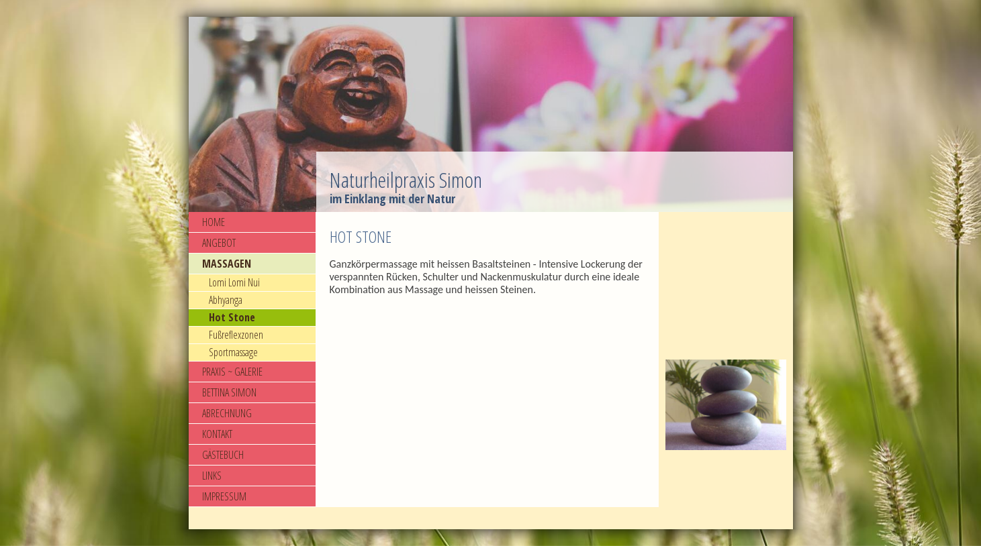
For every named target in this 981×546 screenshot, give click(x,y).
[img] (491, 114)
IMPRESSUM (224, 496)
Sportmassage (233, 352)
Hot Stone (232, 317)
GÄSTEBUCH (223, 454)
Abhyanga (225, 299)
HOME (213, 222)
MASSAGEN (226, 263)
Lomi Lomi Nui (234, 282)
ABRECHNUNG (227, 413)
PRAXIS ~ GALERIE (232, 371)
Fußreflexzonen (236, 334)
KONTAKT (217, 434)
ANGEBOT (219, 242)
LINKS (212, 475)
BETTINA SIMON (229, 392)
